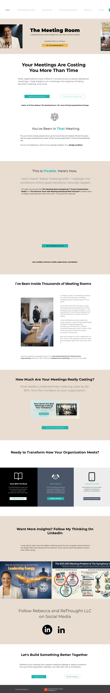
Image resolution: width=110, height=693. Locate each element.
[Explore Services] (55, 498)
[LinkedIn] (47, 630)
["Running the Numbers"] (91, 498)
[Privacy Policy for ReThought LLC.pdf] (45, 690)
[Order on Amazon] (18, 498)
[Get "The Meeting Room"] (55, 45)
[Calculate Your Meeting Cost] (72, 96)
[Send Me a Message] (72, 676)
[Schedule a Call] (39, 676)
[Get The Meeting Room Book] (55, 245)
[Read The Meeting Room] (37, 96)
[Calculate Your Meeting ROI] (55, 427)
